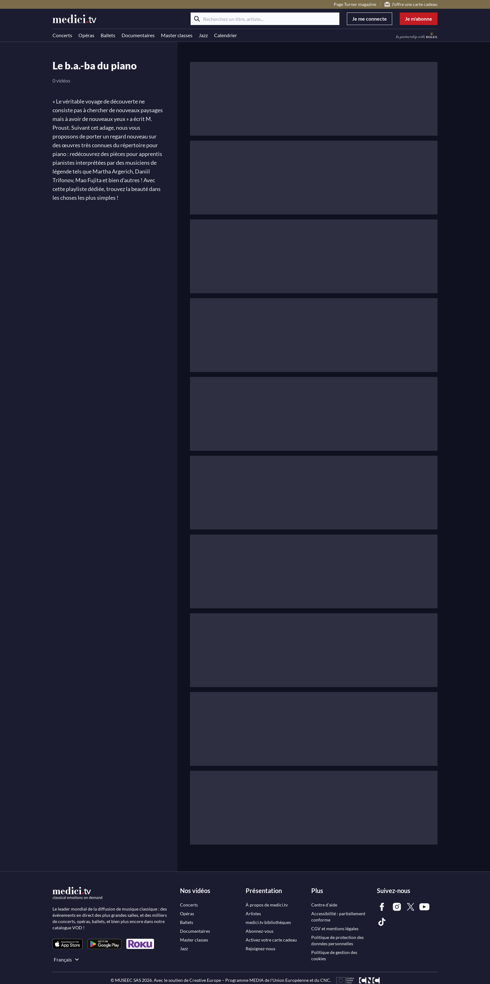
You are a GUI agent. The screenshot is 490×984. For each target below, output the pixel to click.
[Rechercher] (197, 19)
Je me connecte (369, 19)
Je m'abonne (418, 19)
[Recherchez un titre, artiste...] (265, 19)
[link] (67, 944)
